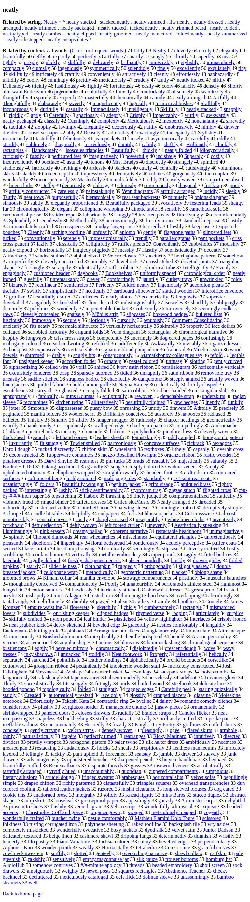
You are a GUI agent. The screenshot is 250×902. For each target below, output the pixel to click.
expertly (61, 56)
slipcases (135, 314)
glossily (137, 695)
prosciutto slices (26, 806)
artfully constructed (29, 191)
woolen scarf (81, 414)
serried (10, 548)
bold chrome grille (91, 384)
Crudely (213, 601)
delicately (103, 62)
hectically (95, 291)
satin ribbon (181, 373)
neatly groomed (116, 33)
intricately (46, 74)
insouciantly (15, 138)
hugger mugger (112, 420)
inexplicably (103, 636)
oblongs (101, 185)
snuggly (122, 214)
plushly (45, 707)
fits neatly (179, 22)
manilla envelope (97, 578)
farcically (48, 396)
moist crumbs (214, 671)
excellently (188, 68)
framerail (176, 349)
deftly (39, 56)
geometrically (221, 420)
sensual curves (52, 519)
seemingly (143, 548)
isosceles (173, 302)
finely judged (147, 496)
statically (225, 496)
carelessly (68, 191)
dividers (11, 742)
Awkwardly (163, 343)
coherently (147, 308)
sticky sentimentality (101, 490)
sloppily (42, 127)
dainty (166, 701)
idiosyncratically (217, 150)
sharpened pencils (135, 759)
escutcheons (15, 390)
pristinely (188, 578)
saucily (40, 437)
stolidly (96, 654)
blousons (129, 642)
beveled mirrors (71, 648)
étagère (68, 736)
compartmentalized (189, 496)
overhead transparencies (204, 783)
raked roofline (146, 824)
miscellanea (135, 537)
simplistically (63, 291)
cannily (157, 97)
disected (231, 736)
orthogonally (158, 566)
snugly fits (84, 355)
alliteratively (104, 402)
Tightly (94, 86)
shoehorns (42, 543)
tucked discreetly (56, 449)
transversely (178, 308)
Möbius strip (105, 314)
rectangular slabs (211, 390)
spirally (17, 537)
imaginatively (103, 156)
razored (106, 789)
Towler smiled (85, 443)
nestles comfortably (177, 625)
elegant (64, 209)
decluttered (40, 877)
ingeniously (70, 68)
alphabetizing (23, 367)
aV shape (74, 671)
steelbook (182, 683)
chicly (130, 607)
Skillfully (210, 103)
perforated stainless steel (187, 584)
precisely (228, 408)
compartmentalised (223, 179)
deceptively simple (222, 507)
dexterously (124, 127)
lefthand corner (71, 437)
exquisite (209, 806)
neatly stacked (81, 22)
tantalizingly (16, 601)
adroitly (181, 56)
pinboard (76, 630)
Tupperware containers (69, 455)
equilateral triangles (176, 537)
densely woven (117, 730)
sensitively (64, 859)
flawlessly (82, 589)
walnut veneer (182, 466)
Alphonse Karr (18, 847)
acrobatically (210, 765)
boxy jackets (124, 830)
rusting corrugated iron (53, 824)
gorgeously (184, 173)
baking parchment (60, 466)
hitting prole (47, 630)
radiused (216, 414)
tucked (10, 238)
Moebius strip (207, 349)
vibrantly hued (18, 502)
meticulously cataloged (84, 877)
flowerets (80, 607)
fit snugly (34, 267)
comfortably (152, 91)
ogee (174, 730)
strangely (183, 162)
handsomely (38, 425)
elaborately (49, 103)
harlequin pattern (150, 425)
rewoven (144, 396)
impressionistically (108, 238)
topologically (56, 689)
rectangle (192, 607)
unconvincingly (121, 220)
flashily (58, 806)
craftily (72, 74)
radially (126, 712)
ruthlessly (146, 420)
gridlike (17, 296)
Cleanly (35, 232)
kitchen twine (69, 402)
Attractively (15, 255)
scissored (212, 818)
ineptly (212, 402)
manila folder (124, 179)
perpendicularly (214, 841)
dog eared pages (176, 337)
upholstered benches (88, 759)
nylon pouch (63, 619)
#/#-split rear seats (192, 478)
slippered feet (217, 232)
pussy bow (101, 408)
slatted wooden (178, 291)
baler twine (126, 742)
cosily (82, 519)
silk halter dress (162, 742)
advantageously (43, 759)
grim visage (160, 484)
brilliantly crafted (178, 718)
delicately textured (22, 836)
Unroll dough (17, 449)
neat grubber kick (27, 625)
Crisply (137, 115)
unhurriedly (15, 507)
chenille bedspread (143, 636)
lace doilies (223, 326)
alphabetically (144, 660)
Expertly (68, 97)
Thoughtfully (16, 103)
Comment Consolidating (197, 320)
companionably (81, 584)
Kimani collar (57, 578)
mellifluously (50, 601)
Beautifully (123, 150)
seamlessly (212, 91)
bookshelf (70, 302)
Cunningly (79, 121)
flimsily (124, 91)
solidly (110, 795)
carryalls (44, 390)
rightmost (230, 584)
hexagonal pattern (87, 742)
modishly (230, 244)
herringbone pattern (194, 255)
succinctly (156, 255)
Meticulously (141, 121)
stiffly (102, 718)
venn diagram (88, 806)
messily (126, 250)
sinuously (12, 203)
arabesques (133, 777)
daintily (126, 144)
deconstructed (23, 455)
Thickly (35, 420)
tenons (97, 162)
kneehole (12, 560)
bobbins (118, 431)
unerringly (141, 337)
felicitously (75, 138)
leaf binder (95, 619)
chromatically (110, 648)
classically (67, 244)
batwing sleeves (134, 507)
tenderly (11, 841)
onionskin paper (211, 197)
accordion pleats (207, 285)
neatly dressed (208, 22)
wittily (191, 115)
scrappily (61, 267)
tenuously (154, 320)
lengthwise (187, 296)
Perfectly (105, 285)
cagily (190, 554)
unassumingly (194, 877)
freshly (176, 226)
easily (148, 86)
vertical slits (80, 349)
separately (13, 660)
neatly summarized (227, 33)
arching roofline (68, 232)
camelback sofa (205, 209)
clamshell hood (94, 507)
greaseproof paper (99, 800)
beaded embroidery (172, 865)
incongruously (18, 109)
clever (93, 279)
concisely (12, 730)
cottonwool (14, 666)
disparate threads (105, 765)
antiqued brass (196, 484)
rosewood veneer (171, 765)
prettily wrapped (44, 742)
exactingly (148, 132)
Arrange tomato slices (116, 630)
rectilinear (46, 285)
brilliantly (131, 62)
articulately (207, 613)
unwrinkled (212, 279)
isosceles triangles (85, 150)
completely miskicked (26, 830)
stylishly (190, 62)
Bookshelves (118, 273)
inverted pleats (154, 214)
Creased (32, 695)
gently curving (45, 730)
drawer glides (207, 560)
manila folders (46, 414)
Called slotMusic (131, 502)
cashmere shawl (96, 836)
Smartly (59, 420)
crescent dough (180, 648)
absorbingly (220, 595)
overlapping (187, 595)
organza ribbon (180, 455)
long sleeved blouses (184, 789)
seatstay (143, 753)
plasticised (125, 619)
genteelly (105, 853)
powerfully (136, 156)
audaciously (76, 748)
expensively (47, 349)
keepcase (201, 226)
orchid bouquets (183, 660)
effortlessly (188, 74)
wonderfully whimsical (168, 806)
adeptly (114, 115)
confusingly (213, 337)
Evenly (223, 267)
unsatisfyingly (17, 484)
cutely (145, 168)
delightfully (98, 244)
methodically (99, 572)
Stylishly (207, 132)
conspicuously (118, 355)
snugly (158, 56)
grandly (95, 466)
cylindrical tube (159, 267)
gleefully (33, 279)
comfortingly (121, 279)
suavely (211, 753)
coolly (33, 80)
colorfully (97, 91)
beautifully (14, 56)
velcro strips (81, 730)
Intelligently (195, 267)
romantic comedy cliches (206, 701)
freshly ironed (160, 220)
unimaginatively (226, 531)
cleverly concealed (40, 314)
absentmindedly (124, 677)
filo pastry (38, 841)
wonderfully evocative (79, 830)
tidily (139, 50)
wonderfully (15, 179)
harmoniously (122, 443)
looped (16, 513)
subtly (36, 203)
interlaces (200, 619)
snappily (232, 109)
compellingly (189, 425)
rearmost (89, 461)
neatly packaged (77, 28)
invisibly (192, 343)
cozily (217, 156)
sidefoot (188, 677)
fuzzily (119, 724)
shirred (101, 367)
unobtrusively (179, 127)
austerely (164, 414)
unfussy (174, 361)
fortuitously (122, 86)
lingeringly (72, 543)
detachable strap (177, 396)
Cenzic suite (177, 847)
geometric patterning (142, 572)
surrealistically (39, 683)
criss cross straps (71, 337)
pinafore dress (177, 431)
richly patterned (78, 783)
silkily (82, 420)
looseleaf (63, 800)
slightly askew (194, 566)
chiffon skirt (94, 449)
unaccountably (98, 771)
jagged (103, 601)
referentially (188, 654)
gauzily (166, 800)
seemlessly (50, 220)
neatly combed (47, 33)
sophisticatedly (180, 250)
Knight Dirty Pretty (154, 724)
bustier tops (15, 648)
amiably (99, 261)
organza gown (105, 812)
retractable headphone (179, 531)
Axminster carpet (199, 800)
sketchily (106, 607)
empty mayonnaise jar (106, 859)
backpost (18, 349)
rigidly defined (44, 560)
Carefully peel (176, 689)
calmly (149, 144)
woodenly (67, 308)
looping (180, 613)
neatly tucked (112, 28)
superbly (205, 56)
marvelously (97, 144)
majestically (189, 461)
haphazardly (220, 74)
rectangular (159, 332)
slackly (29, 173)
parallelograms (175, 238)
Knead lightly (139, 795)
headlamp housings (77, 548)
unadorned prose (50, 795)
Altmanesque (231, 630)
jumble (166, 753)
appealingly (138, 800)
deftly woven (83, 525)
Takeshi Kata (75, 701)
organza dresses (225, 343)
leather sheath (109, 437)
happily (10, 337)
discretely (183, 91)
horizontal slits (167, 777)
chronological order (204, 273)
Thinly (10, 683)
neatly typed (15, 33)
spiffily (58, 853)
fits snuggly (75, 683)
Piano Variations (74, 841)
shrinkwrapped (18, 712)
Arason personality (211, 636)
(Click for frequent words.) (98, 50)
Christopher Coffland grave (54, 812)
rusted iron (101, 595)
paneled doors (55, 712)
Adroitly (202, 408)
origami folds (89, 332)
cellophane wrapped (74, 472)
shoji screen (212, 865)
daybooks (88, 273)
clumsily (41, 68)
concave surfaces (162, 443)
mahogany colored (22, 343)
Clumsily (126, 185)
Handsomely (45, 150)
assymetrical (39, 642)
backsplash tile (184, 824)
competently (109, 337)
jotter (14, 408)
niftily (219, 80)
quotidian (131, 771)
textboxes (154, 449)
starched (40, 660)
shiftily (171, 144)
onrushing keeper (71, 613)
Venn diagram (125, 332)
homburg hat (219, 859)
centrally (169, 168)
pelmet (106, 642)
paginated (13, 414)
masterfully (96, 97)
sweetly (77, 103)
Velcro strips (123, 806)
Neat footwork (127, 654)
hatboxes (190, 414)
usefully (11, 291)
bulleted (11, 420)
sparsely (75, 314)
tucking (69, 431)
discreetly (156, 162)
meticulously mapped (173, 812)
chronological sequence (212, 642)
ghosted (69, 390)
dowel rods (127, 261)
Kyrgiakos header (79, 707)
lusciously (13, 320)
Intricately (42, 168)
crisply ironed (232, 619)
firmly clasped (202, 384)
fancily (188, 86)
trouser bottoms (181, 859)
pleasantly (13, 543)
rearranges (135, 736)
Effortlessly (42, 701)
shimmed (34, 355)
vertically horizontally (129, 326)
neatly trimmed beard (183, 28)
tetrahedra (146, 847)
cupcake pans (218, 718)
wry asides (219, 824)
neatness (227, 742)
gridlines (192, 724)
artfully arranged (177, 191)
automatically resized (71, 695)
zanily (164, 601)
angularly (42, 302)
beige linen (60, 836)
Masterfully (89, 179)
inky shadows (38, 654)
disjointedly (144, 648)
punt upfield (85, 753)
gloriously (98, 320)
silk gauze (146, 859)
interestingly (38, 490)
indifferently (130, 343)
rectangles (13, 150)
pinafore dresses (19, 461)
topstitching (63, 496)
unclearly (12, 326)
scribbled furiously (47, 332)
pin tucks (115, 461)
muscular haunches (226, 578)
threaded (207, 502)
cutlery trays (179, 279)
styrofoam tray (146, 490)
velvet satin (183, 830)
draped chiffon (39, 783)
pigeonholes (66, 91)
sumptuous (216, 771)
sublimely (36, 144)
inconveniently (18, 162)
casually (74, 109)
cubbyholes (200, 244)
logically (138, 103)
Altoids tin (197, 472)
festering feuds (205, 203)
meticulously (112, 80)
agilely (142, 601)
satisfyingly (198, 168)
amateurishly (140, 584)
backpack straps (175, 671)
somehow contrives (53, 865)
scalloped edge (109, 425)
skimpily (169, 326)
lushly (65, 490)
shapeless (45, 718)
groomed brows (19, 578)
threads (136, 865)
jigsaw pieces (169, 707)
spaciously (87, 115)
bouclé (177, 636)
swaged (136, 812)
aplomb (127, 232)
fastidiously (67, 86)
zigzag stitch (182, 490)
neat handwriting (66, 343)
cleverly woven (216, 431)
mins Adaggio (67, 595)
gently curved (227, 361)
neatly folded (223, 28)
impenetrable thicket (106, 308)
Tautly (9, 197)
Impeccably (165, 115)
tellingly (34, 753)
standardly (155, 478)
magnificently (106, 103)
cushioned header (52, 273)
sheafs (125, 748)
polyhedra (144, 431)
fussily (37, 156)
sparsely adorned (94, 373)
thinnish (202, 836)
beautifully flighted (145, 402)
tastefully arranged (22, 771)
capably (201, 449)
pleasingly (151, 730)
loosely (135, 138)
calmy (144, 841)
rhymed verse (150, 613)
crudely (141, 80)
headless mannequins (194, 748)
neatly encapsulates (68, 39)
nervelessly (160, 677)
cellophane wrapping (101, 209)
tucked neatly (144, 28)
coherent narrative (129, 531)
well (33, 882)
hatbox (91, 496)
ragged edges (140, 689)
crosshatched (159, 261)
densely (211, 86)
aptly (36, 115)
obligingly (227, 302)
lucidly (210, 191)
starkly (34, 566)
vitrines (10, 642)
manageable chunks (126, 707)
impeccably (161, 62)
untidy (155, 408)
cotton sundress (47, 589)
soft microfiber (43, 478)
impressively (94, 173)
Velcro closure (123, 255)
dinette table (144, 209)
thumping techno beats (144, 595)
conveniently (101, 74)
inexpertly (173, 121)
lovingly (67, 127)
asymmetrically (167, 138)
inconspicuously (53, 179)
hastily (235, 220)
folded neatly (189, 33)
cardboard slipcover (134, 291)
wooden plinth (56, 847)
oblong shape (208, 572)
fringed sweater (98, 777)
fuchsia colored (115, 841)
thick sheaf (14, 437)
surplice (235, 613)
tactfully (17, 127)
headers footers (162, 472)
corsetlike (218, 660)
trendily (143, 238)
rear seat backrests (141, 197)
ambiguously (40, 871)
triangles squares (153, 783)
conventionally (39, 238)
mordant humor (47, 554)
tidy (242, 68)
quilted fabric (50, 384)
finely (163, 68)
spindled (209, 162)
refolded (100, 343)
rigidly (16, 115)
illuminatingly (17, 531)
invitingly (71, 168)
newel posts (98, 871)
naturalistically (37, 736)
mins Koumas (80, 396)
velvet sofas (203, 777)
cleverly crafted (202, 548)
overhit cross (230, 449)
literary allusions (20, 777)
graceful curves (214, 847)
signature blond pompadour (130, 349)
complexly (108, 121)
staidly (10, 695)
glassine (202, 695)
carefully (200, 138)
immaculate (198, 630)
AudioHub (14, 865)
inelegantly (178, 132)
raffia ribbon (122, 267)
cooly (168, 86)
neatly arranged (189, 97)
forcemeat (116, 753)
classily (52, 121)
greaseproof (203, 589)
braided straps (156, 712)
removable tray (216, 373)
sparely (43, 97)
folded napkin (58, 173)
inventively (224, 519)
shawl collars (188, 853)
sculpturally (114, 396)
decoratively (128, 173)
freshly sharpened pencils (94, 560)
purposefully (64, 197)
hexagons (222, 443)
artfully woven (223, 379)
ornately (112, 361)
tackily (58, 753)
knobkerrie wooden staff (134, 666)
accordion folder (79, 361)
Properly (159, 654)
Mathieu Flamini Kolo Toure (165, 818)
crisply (31, 62)
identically (90, 267)
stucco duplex (207, 795)
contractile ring (112, 701)
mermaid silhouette (78, 326)
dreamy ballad (88, 531)
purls (125, 683)
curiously (12, 156)
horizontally (52, 250)
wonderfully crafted (23, 818)
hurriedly (152, 226)
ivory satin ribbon (135, 367)
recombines (35, 402)
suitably (219, 461)
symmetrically (105, 68)
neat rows (34, 197)
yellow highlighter (163, 619)
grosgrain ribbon (51, 666)
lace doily (111, 695)
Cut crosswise (199, 513)
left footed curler (122, 525)
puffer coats (224, 543)
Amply (211, 466)
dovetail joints (196, 261)
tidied (126, 373)
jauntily (150, 279)
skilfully (76, 62)
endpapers (108, 513)
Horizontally (115, 847)
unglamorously (162, 630)
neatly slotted (120, 296)
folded (84, 689)
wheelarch (125, 449)
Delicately (13, 86)
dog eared (224, 789)
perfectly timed (100, 736)
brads (138, 461)
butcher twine (66, 818)
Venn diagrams (137, 191)
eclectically (168, 384)
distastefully (116, 783)
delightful (235, 800)
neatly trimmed (40, 28)
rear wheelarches (97, 537)
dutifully (49, 109)
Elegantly (94, 127)
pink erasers (52, 531)
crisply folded (99, 390)
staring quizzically (218, 689)
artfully (111, 56)
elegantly (229, 50)
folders (47, 484)
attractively (134, 74)
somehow (233, 255)
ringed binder (55, 502)
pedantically (89, 666)
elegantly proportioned (74, 203)
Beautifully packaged (128, 203)
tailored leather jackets (66, 789)
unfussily (102, 232)
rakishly (36, 859)
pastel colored (143, 361)
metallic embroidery (120, 554)
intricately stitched (119, 589)
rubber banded (172, 390)
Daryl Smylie (58, 461)
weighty (70, 871)
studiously (13, 168)
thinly (9, 736)
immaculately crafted (31, 226)
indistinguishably (139, 302)
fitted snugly (190, 214)
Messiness (46, 671)
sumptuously (157, 185)
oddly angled (181, 437)
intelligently (139, 109)
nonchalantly (204, 121)
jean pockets (107, 138)
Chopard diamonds (52, 537)
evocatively (170, 203)
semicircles (76, 285)
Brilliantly (197, 144)
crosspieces (73, 226)
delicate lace (213, 683)
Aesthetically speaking (197, 525)
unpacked (70, 654)
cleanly (160, 74)
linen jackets (16, 384)
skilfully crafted (25, 619)
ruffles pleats (131, 244)
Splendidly (20, 220)
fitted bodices (218, 554)
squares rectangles (137, 871)
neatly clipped (81, 33)
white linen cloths (186, 519)
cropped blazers (169, 695)
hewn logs (140, 671)
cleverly (182, 50)
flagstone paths (179, 232)
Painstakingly (146, 437)
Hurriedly (94, 724)
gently (149, 232)
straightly (108, 689)
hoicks (104, 748)
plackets (122, 168)
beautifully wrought (83, 484)
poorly (236, 185)
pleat (123, 601)
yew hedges (185, 402)
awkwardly (217, 115)
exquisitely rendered (30, 373)
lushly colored (81, 478)
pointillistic (68, 660)
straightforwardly (121, 472)
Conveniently (167, 244)
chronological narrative (203, 332)
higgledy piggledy (92, 250)
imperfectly (21, 261)
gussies (138, 765)
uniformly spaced (158, 273)
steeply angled (185, 379)
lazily (43, 244)
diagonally (66, 144)
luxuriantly (20, 443)
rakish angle (50, 677)
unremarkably (64, 279)
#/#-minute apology (101, 865)
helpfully (81, 513)
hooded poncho (19, 689)
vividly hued (62, 771)
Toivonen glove (220, 677)
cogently (213, 812)
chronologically (33, 209)
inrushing (115, 496)
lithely (178, 449)
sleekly (233, 191)
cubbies (157, 173)
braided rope (62, 214)
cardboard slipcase (22, 214)
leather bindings (105, 660)
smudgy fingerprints (113, 226)
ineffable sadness (20, 724)
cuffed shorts (222, 724)
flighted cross (217, 490)
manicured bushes (174, 103)
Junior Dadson (218, 830)
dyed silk (154, 830)
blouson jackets (161, 513)
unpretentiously (220, 537)
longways (36, 337)
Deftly (47, 185)
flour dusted (100, 302)
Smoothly (38, 408)
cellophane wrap (61, 572)
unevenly (157, 525)
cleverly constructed (62, 261)
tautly (163, 80)
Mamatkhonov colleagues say (171, 355)
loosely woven (180, 179)
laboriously (94, 214)
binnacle (93, 431)
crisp (64, 373)
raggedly (127, 566)
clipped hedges (112, 613)
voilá (81, 367)
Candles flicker (194, 712)
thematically (129, 97)
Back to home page (23, 893)
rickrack (195, 443)
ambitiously (198, 742)
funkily (235, 402)
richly (152, 179)
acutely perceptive (185, 543)
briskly (178, 560)
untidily (11, 80)
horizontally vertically (221, 367)
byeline (144, 701)
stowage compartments (147, 578)
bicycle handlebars (181, 759)
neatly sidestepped (24, 39)
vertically (81, 554)
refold (216, 355)
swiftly (34, 291)
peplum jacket (126, 484)
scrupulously (72, 425)
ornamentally (204, 707)
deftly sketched (69, 625)
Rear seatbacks (64, 765)
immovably (43, 320)
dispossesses (69, 408)
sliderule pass (63, 566)
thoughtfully (15, 97)
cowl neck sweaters (23, 853)
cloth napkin (98, 566)
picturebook (40, 431)
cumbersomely (159, 607)
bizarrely (18, 285)
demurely (12, 308)
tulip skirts (35, 800)
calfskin (218, 853)
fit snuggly (51, 443)
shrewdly (235, 121)
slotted (81, 853)
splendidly (138, 68)
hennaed (217, 759)
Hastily (149, 250)
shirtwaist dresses (165, 589)
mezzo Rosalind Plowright (129, 455)
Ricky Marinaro (170, 736)
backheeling (75, 718)
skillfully (18, 74)
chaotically (118, 379)
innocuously (22, 636)
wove (209, 648)
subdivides (34, 613)
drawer (188, 753)
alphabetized (87, 255)
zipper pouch (162, 554)
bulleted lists (209, 314)
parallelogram (175, 367)
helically (218, 654)
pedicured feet (66, 156)
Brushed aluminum (62, 636)
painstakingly (100, 191)
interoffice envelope (222, 291)
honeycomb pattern (223, 437)
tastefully (45, 138)
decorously (73, 185)
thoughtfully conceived (33, 584)
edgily (41, 648)
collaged (11, 332)
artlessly (97, 168)
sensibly (173, 209)
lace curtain (37, 548)
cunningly (58, 80)
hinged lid (13, 589)
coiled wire (56, 367)
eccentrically (155, 296)
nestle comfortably (107, 818)
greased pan (15, 748)
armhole (228, 730)
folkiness (12, 824)
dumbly (80, 601)
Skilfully (169, 109)
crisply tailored (144, 466)
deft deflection (47, 525)
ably (71, 132)
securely (71, 320)
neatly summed (149, 22)
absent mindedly (146, 560)
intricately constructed (191, 666)
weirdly (11, 425)
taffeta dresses (91, 502)
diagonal (187, 185)
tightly (9, 62)
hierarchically (100, 197)
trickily (39, 86)
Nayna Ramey (133, 384)
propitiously (151, 748)
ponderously (146, 543)
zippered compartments (173, 771)
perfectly (87, 56)
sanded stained (50, 255)
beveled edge (106, 625)
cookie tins (14, 795)
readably (161, 461)
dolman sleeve (158, 877)
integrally (85, 795)
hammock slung (163, 642)
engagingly (14, 273)
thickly (150, 150)
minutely (177, 197)
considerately (16, 707)
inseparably (148, 519)
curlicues (88, 296)
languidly (215, 625)
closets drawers (94, 712)
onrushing (130, 408)
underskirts (213, 396)
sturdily (11, 144)
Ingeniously (169, 285)
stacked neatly (115, 22)
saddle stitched (43, 379)
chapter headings (181, 420)
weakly (86, 847)
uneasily (11, 379)
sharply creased (112, 519)
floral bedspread (108, 543)
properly (195, 326)
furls (132, 513)
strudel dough (59, 777)
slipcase (170, 548)
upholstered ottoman (24, 472)
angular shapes (75, 642)
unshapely (35, 595)
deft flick (125, 877)
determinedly (172, 836)
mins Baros (173, 795)
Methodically (84, 220)
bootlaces (188, 601)
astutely (75, 162)
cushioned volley (52, 507)
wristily (227, 836)
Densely (91, 132)
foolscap (213, 185)
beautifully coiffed (22, 765)
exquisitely (219, 68)
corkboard (13, 525)
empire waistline (44, 607)
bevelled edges (174, 841)
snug (115, 466)
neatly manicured (154, 33)
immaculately (221, 62)
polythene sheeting (104, 824)
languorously (16, 677)
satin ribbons (135, 390)
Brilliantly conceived (125, 414)
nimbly (208, 127)
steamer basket (106, 671)
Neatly (50, 22)
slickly (53, 62)
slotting (197, 361)
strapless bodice (83, 379)
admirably (119, 132)
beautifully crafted (52, 296)
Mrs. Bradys (125, 162)
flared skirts (199, 730)
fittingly (103, 683)
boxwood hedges (170, 314)
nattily (150, 127)
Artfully (221, 97)
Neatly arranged (173, 502)
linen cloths (21, 185)
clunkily (223, 144)
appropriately (16, 396)
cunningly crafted (177, 507)
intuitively (204, 736)
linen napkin (216, 173)
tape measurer (85, 677)
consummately (61, 724)
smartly (135, 56)
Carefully (59, 115)
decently (213, 250)
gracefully (138, 625)
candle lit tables (47, 513)
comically (114, 548)
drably (58, 355)
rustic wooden (218, 455)
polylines (39, 308)
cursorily (126, 320)
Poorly (112, 584)
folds (236, 279)
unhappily (150, 373)
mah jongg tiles (120, 478)
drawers (178, 408)
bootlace (50, 162)
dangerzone (150, 379)
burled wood (151, 683)
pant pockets (211, 238)
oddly (223, 138)
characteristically (134, 718)
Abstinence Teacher (184, 871)
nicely (205, 50)
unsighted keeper (36, 361)
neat (226, 56)
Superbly (193, 156)
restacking (46, 748)
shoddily (200, 302)
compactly (13, 68)
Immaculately (105, 109)
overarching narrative (144, 853)
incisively (166, 156)
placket (179, 572)
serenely (71, 238)
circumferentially (229, 214)
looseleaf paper (43, 132)
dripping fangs (136, 836)
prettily (83, 80)
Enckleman (14, 630)
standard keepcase (201, 220)
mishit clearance (138, 789)
